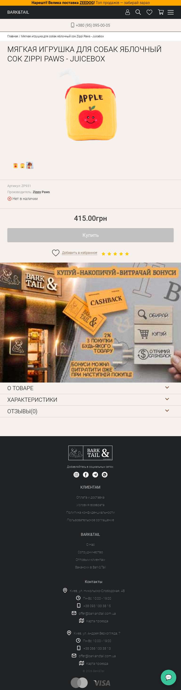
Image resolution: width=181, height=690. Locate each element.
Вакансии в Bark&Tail (90, 567)
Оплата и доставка (90, 497)
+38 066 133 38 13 (97, 648)
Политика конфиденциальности (90, 512)
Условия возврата (90, 505)
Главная (12, 36)
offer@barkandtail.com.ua (97, 613)
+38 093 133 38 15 (97, 606)
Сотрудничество (90, 552)
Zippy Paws (41, 192)
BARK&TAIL (18, 12)
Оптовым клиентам (90, 560)
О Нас (90, 544)
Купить (90, 235)
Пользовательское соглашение (90, 520)
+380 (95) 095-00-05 (93, 25)
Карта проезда (97, 621)
